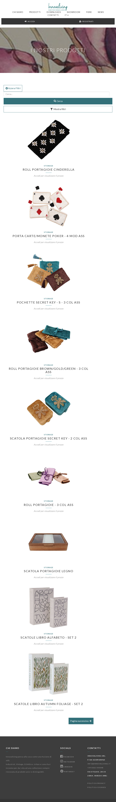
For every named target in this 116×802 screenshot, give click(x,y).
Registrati (86, 21)
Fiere (89, 12)
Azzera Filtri (13, 88)
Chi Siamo (17, 12)
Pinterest (67, 771)
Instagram (67, 762)
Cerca (58, 101)
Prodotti (35, 12)
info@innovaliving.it (99, 764)
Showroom (73, 12)
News (101, 12)
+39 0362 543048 (95, 768)
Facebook (67, 757)
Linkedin (66, 767)
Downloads (54, 12)
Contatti (53, 15)
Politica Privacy (96, 783)
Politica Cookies (96, 787)
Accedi (29, 21)
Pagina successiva (81, 721)
